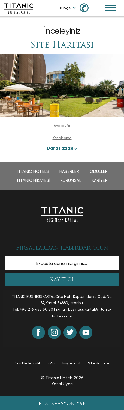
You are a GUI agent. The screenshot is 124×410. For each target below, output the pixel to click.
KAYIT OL (62, 280)
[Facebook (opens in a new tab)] (38, 332)
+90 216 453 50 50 (36, 309)
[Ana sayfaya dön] (62, 214)
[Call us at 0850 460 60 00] (87, 7)
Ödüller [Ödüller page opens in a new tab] (99, 171)
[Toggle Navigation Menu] (110, 8)
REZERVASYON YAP (62, 404)
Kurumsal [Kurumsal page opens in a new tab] (71, 180)
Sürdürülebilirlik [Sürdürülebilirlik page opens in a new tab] (28, 363)
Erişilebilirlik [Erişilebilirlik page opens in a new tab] (71, 363)
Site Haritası (62, 45)
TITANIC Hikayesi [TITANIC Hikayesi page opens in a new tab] (33, 180)
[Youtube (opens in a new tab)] (85, 332)
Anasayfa (62, 126)
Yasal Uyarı (62, 383)
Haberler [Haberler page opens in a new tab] (69, 171)
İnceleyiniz (62, 30)
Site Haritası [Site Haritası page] (98, 363)
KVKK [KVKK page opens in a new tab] (52, 363)
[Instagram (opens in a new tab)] (54, 332)
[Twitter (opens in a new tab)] (70, 332)
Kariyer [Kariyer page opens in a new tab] (100, 180)
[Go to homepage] (18, 8)
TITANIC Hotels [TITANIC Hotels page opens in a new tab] (32, 171)
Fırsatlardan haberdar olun (62, 248)
